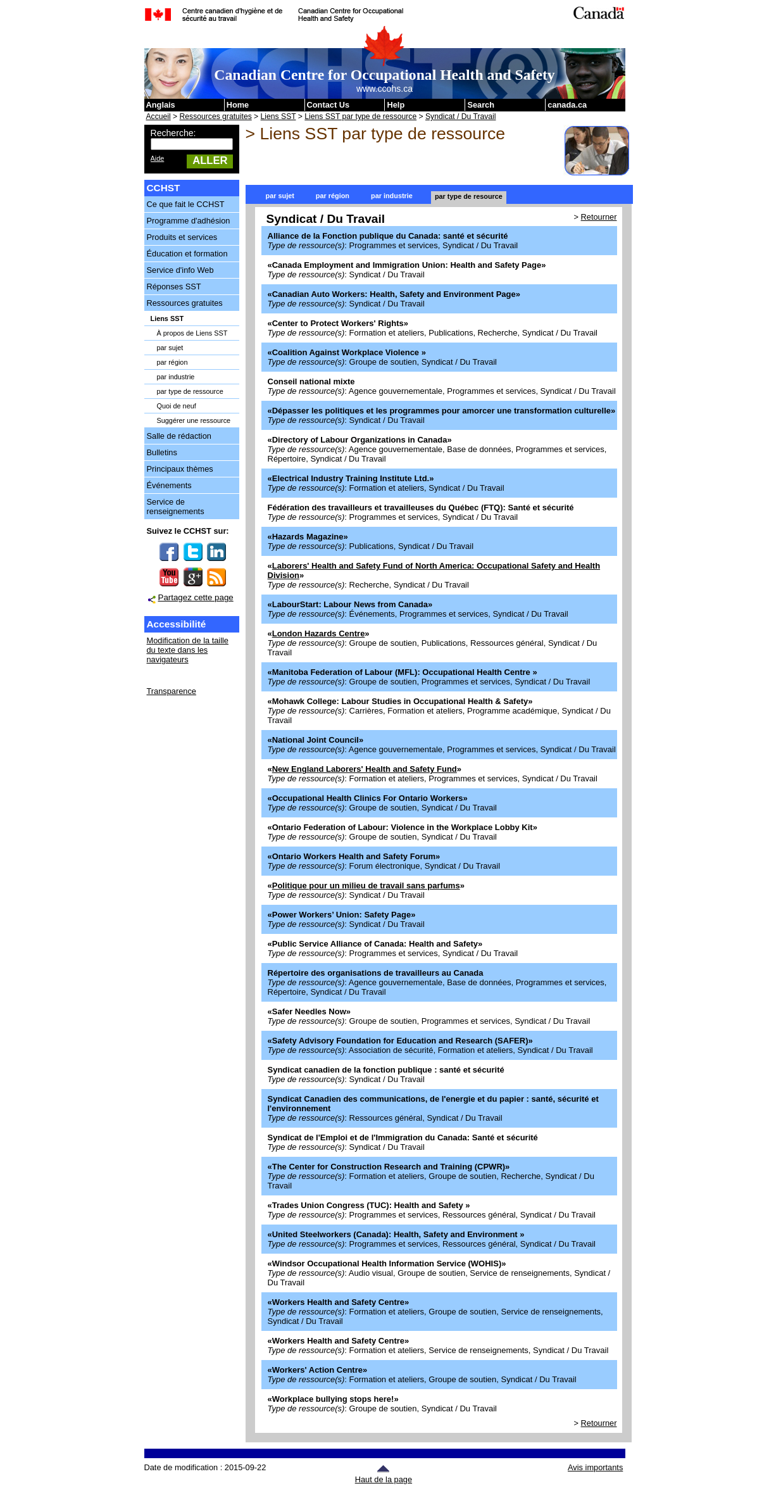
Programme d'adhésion (188, 220)
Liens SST (278, 116)
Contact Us (328, 105)
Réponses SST (174, 286)
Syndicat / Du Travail (460, 116)
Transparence (171, 691)
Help (395, 105)
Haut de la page (383, 1474)
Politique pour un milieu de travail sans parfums (366, 885)
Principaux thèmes (180, 469)
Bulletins (162, 452)
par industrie (176, 377)
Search (480, 105)
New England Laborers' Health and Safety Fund (364, 769)
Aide (158, 158)
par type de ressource (190, 391)
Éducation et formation (187, 253)
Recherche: (173, 133)
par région (172, 362)
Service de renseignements (175, 506)
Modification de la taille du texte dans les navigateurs (187, 650)
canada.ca (567, 105)
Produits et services (182, 237)
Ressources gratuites (216, 116)
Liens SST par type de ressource (360, 116)
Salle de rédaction (179, 436)
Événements (169, 485)
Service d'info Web (180, 270)
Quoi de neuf (176, 406)
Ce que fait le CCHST (186, 204)
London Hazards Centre (318, 633)
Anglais (160, 105)
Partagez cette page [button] (196, 597)
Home (238, 105)
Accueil (158, 116)
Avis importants (595, 1467)
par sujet (170, 347)
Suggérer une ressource (194, 420)
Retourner (599, 217)
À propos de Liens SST (192, 333)
